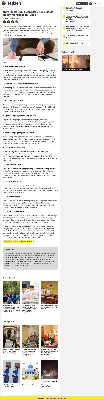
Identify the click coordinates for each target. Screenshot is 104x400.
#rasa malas (8, 241)
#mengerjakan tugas (25, 241)
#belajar (15, 241)
